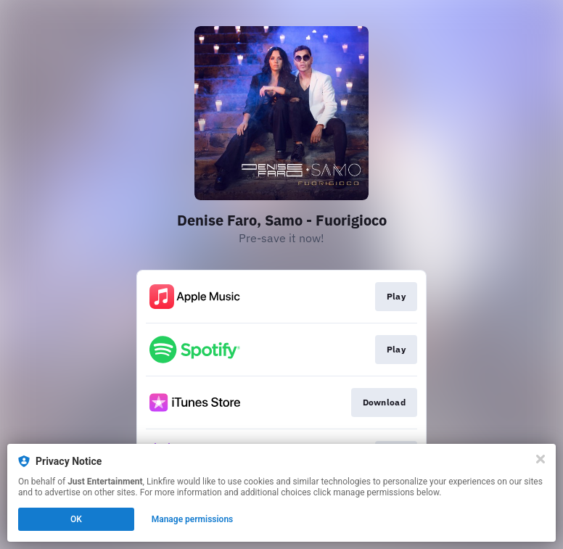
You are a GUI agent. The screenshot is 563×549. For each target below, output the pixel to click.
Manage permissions (193, 519)
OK (76, 519)
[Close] (540, 459)
